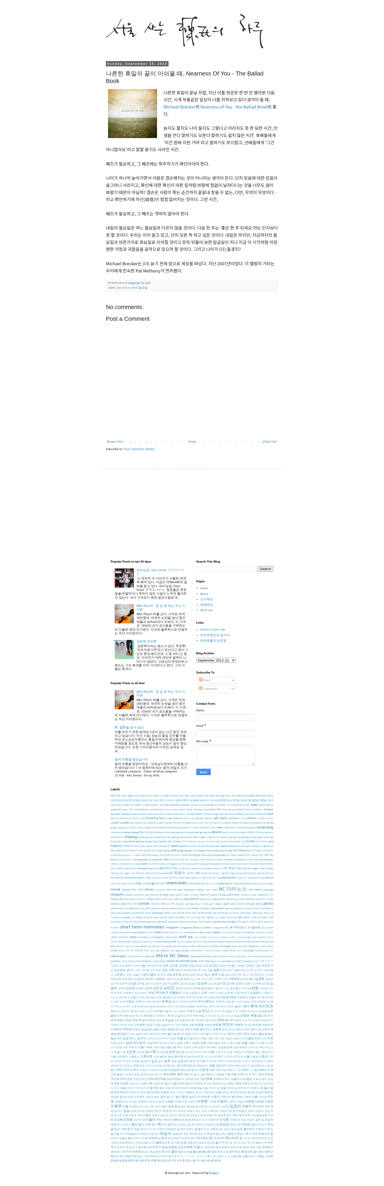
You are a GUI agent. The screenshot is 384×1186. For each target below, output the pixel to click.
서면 (125, 1047)
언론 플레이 (118, 1074)
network (117, 895)
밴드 (203, 1029)
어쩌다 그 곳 (233, 1070)
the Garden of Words (258, 942)
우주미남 (231, 1088)
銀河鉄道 (215, 1161)
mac (187, 877)
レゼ (227, 1156)
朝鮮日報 (133, 1161)
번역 (224, 1029)
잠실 (126, 1111)
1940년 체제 (171, 796)
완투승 (246, 1084)
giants (125, 851)
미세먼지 (264, 1020)
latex (262, 868)
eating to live (179, 837)
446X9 (203, 800)
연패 (150, 1079)
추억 (270, 1124)
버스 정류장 (213, 1029)
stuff (182, 937)
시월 (247, 1056)
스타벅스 (122, 1056)
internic (115, 864)
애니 (174, 1066)
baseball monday (120, 814)
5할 (249, 800)
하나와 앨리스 (255, 1143)
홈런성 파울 (185, 1152)
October (150, 899)
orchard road (118, 904)
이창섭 (240, 1102)
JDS (198, 864)
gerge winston (238, 846)
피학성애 (209, 1143)
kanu (114, 868)
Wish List (206, 610)
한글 (165, 1147)
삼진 (173, 1043)
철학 (170, 1125)
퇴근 (224, 1134)
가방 (136, 966)
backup (232, 809)
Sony (166, 932)
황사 (262, 1152)
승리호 (191, 1057)
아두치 (221, 1061)
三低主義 (235, 1156)
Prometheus (266, 908)
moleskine (245, 883)
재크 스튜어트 (210, 1111)
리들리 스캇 (170, 1011)
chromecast (254, 823)
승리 (171, 1056)
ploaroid (165, 908)
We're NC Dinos (172, 956)
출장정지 (116, 1129)
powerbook (217, 908)
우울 (205, 1088)
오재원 (115, 1083)
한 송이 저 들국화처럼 (139, 1147)
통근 (218, 1134)
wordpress (146, 961)
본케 (164, 1034)
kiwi (188, 868)
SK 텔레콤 (254, 927)
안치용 (167, 1066)
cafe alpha (220, 818)
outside (144, 904)
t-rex (268, 937)
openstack (219, 899)
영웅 (203, 1079)
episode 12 (247, 837)
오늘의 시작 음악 (242, 1079)
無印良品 (162, 1161)
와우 (200, 1083)
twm (146, 950)
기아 (203, 979)
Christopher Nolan (228, 823)
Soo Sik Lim (176, 932)
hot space (231, 855)
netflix (258, 889)
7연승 (263, 800)
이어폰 (178, 1102)
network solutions (134, 895)
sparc (209, 932)
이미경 (262, 1097)
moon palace (259, 884)
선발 (168, 1047)
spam (201, 932)
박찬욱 (127, 1029)
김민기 (149, 984)
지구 (204, 1120)
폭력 (222, 1138)
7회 (269, 800)
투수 (248, 1134)
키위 (267, 1129)
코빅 (183, 1129)
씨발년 (204, 1061)
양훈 (212, 1070)
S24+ (203, 917)
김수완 (230, 983)
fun (161, 846)
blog (215, 814)
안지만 (158, 1066)
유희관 (234, 1092)
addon (138, 805)
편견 (170, 1138)
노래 (185, 993)
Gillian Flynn (136, 851)
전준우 (133, 1115)
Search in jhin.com (212, 629)
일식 (183, 1106)
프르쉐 (140, 1143)
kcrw (134, 868)
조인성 (138, 1120)
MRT (134, 890)
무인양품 (179, 1020)
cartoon (251, 818)
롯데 (246, 1006)
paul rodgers (216, 904)
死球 (147, 1161)
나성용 (263, 988)
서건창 (118, 1047)
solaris (158, 932)
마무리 (191, 1011)
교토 (227, 975)
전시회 (118, 1115)
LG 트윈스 (177, 873)
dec (172, 832)
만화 (126, 1016)
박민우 (228, 1025)
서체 (155, 1047)
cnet (202, 828)
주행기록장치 (164, 1120)
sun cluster (200, 937)
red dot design (204, 913)
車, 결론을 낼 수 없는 (129, 727)
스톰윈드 (134, 1057)
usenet (225, 950)
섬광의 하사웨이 (207, 1047)
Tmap (251, 946)
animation (220, 805)
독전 (158, 1002)
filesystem (235, 841)
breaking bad (155, 818)
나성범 (253, 988)
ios (133, 864)
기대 (197, 979)
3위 (184, 800)
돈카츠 (185, 1002)
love (148, 877)
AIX (161, 805)
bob (258, 814)
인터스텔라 (161, 1106)
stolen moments (120, 937)
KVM (238, 868)
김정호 (266, 984)
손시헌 (150, 1052)
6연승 (255, 800)
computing (265, 828)
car (243, 818)
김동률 (132, 984)
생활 (244, 1043)
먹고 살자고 (178, 1016)
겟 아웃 (202, 970)
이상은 (133, 1102)
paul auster (201, 904)
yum (233, 961)
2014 (245, 796)
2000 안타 (203, 796)
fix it (258, 841)
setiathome (219, 921)
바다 (179, 1025)
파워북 (152, 1138)
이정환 (213, 1102)
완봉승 (231, 1084)
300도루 (126, 800)
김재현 (257, 984)
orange (269, 899)
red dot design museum (226, 913)
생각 (232, 1043)
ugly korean (182, 950)
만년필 (263, 1011)
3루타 (162, 800)
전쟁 (125, 1115)
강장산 (250, 965)
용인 (162, 1088)
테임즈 (165, 1134)
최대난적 (235, 1125)
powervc (229, 908)
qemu (119, 913)
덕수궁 (261, 997)
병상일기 (123, 1034)
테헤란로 (177, 1134)
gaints (167, 846)
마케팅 (243, 1011)
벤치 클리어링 (253, 1029)
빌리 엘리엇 (191, 1038)
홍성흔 (206, 1152)
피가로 (175, 1142)
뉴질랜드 (256, 993)
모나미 (221, 1016)
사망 (221, 1038)
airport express (150, 805)
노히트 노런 (232, 993)
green (248, 851)
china (205, 823)
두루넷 (194, 1002)
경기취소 (228, 970)
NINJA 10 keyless (208, 895)
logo (232, 873)
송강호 (180, 1052)
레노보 (144, 1006)
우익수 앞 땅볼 (217, 1088)
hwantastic (125, 860)
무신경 (160, 1020)
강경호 (198, 966)
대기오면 (197, 997)
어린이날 (220, 1070)
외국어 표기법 (259, 1084)
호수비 (166, 1152)
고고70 (249, 970)
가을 (142, 965)
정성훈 (222, 1115)
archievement (141, 809)
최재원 (245, 1124)
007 (113, 796)
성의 (229, 1047)
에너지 (158, 1074)
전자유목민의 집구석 (215, 635)
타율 (116, 1134)
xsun (217, 961)
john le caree (251, 864)
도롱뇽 (130, 1001)
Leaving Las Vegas (121, 873)
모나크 (230, 1016)
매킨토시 (149, 1016)
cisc (264, 823)
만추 (119, 1016)
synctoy (261, 937)
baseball (268, 809)
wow (194, 961)
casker (261, 818)
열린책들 (160, 1079)
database (159, 832)
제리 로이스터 (242, 1115)
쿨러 (200, 1129)
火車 (154, 1160)
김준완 (130, 988)
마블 (198, 1011)
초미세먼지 (198, 1125)
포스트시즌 (205, 1138)
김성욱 (202, 983)
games (184, 846)
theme (215, 946)
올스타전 (179, 1083)
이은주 (192, 1102)
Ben (150, 814)
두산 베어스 (206, 1001)
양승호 (174, 1070)
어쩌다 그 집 (249, 1070)
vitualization (262, 950)
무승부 (152, 1020)
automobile (209, 809)
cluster (195, 828)
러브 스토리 (132, 1006)
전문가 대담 (263, 1111)
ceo (131, 823)
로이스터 (214, 1006)
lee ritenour (138, 873)
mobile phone (224, 883)
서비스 (133, 1047)
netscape (268, 889)
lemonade (162, 873)
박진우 (118, 1029)
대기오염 (208, 997)
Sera (201, 922)
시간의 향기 (216, 1057)
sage (222, 917)
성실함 (222, 1047)
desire (207, 832)
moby (236, 884)
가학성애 (151, 966)
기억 (210, 979)
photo (268, 904)
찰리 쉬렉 (145, 1124)
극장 (176, 979)
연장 (135, 1079)
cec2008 (124, 823)
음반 (163, 1097)
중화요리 (196, 1120)
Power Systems (201, 908)
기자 (224, 979)
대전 (233, 997)
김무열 (141, 984)
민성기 (150, 1025)
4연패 (222, 800)
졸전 (152, 1119)
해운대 (234, 1147)
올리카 (169, 1084)
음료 (156, 1097)
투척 (255, 1134)
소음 (123, 1052)
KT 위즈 (229, 868)
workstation (159, 961)
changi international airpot (148, 823)
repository (257, 913)
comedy (241, 828)
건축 (171, 970)
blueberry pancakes (245, 814)
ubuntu (165, 950)
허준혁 (136, 1152)
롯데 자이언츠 (262, 1006)
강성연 (222, 966)
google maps (192, 851)
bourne (114, 818)
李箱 (141, 1161)
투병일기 (239, 1134)
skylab (114, 932)
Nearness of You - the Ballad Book (233, 106)
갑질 (191, 966)
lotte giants (138, 877)
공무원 (177, 974)
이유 (184, 1102)
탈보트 (135, 1134)
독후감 (166, 1001)
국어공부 (127, 979)
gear (212, 846)
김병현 (175, 984)
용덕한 (154, 1088)
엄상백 (144, 1074)
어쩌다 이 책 (265, 1070)
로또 (205, 1006)
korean (207, 868)
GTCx (254, 851)
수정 (217, 1052)
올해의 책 (191, 1084)
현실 (152, 1152)
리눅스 (143, 1011)
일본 (171, 1106)
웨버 (166, 1092)
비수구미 (162, 1038)
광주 (214, 974)
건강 (158, 970)
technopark (219, 942)
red (178, 913)
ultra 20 (209, 950)
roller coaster (160, 917)
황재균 (269, 1152)
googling (218, 851)
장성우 (167, 1111)
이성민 (142, 1101)
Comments (208, 689)
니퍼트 (266, 993)
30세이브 (147, 800)
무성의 (142, 1020)
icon (176, 860)
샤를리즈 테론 (256, 1043)
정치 (229, 1115)
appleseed (116, 809)
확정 (238, 1152)
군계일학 (138, 979)
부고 (196, 1034)
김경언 (269, 979)
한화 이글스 (194, 1147)
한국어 (156, 1147)
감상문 (173, 965)
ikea (181, 860)
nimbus (194, 895)
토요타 (211, 1134)
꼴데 (203, 988)
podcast (174, 908)
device (216, 832)
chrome (243, 823)
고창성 (145, 974)
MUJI (141, 890)
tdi (174, 941)
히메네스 (154, 1156)
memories (177, 883)
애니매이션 (184, 1065)
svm (253, 937)
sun (190, 937)
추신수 (263, 1125)
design (199, 832)
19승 (180, 796)
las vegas (253, 868)
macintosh (229, 877)
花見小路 (190, 1161)
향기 (119, 1152)
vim (239, 950)
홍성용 (197, 1152)
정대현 (182, 1115)
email (216, 837)
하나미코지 (240, 1143)
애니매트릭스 (201, 1066)
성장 (235, 1047)
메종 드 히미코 (207, 1016)
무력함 (127, 1020)
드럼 (227, 1002)
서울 (141, 1047)
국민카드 (259, 975)
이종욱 (222, 1101)
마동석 (182, 1011)
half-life (145, 855)
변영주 (266, 1029)
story (133, 937)
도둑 (122, 1002)
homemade (218, 855)
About (204, 594)
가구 (267, 961)
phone (259, 904)
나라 (244, 988)
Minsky (205, 884)
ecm (190, 837)
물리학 (229, 1020)
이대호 (205, 1097)
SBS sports (243, 917)
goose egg (227, 851)
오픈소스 (135, 1084)
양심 (182, 1070)
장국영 (141, 1111)
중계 (181, 1120)
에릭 (166, 1074)
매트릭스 (161, 1016)
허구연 (126, 1152)
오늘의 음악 (260, 1079)
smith (149, 932)
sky (263, 928)
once (171, 899)
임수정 (217, 1106)
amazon (184, 805)
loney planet (258, 873)
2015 (251, 796)
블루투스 (142, 1038)
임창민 (235, 1106)
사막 (215, 1038)
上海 (245, 1156)
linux (204, 873)
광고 (208, 974)
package (189, 904)
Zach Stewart (244, 961)
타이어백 (125, 1134)
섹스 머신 (264, 1047)
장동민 (150, 1111)
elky (210, 837)
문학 (221, 1020)
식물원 (254, 1057)
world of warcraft (178, 961)
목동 (254, 1015)
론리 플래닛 (236, 1006)
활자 (256, 1152)
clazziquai (122, 828)
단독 (141, 997)
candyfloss (235, 818)
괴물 (221, 975)
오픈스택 (147, 1083)
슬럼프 (163, 1057)
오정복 (124, 1083)
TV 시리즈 (136, 950)
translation (267, 946)
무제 (188, 1020)
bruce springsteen (194, 818)
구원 (251, 975)
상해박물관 (213, 1043)
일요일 (143, 287)
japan (174, 864)
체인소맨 (185, 1125)
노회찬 (211, 993)
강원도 (242, 966)
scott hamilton (259, 917)
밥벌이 (157, 1029)
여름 (227, 1074)
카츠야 (144, 1129)
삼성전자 (153, 1043)
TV (127, 950)
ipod (144, 864)
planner (155, 908)
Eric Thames (175, 841)
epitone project (144, 841)
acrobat (126, 805)
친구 (131, 1129)
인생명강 (134, 1106)
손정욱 (170, 1052)
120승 (136, 796)
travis (122, 950)
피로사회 (186, 1142)
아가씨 (213, 1061)
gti (259, 850)
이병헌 (119, 1102)
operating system (235, 899)
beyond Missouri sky (178, 814)
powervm (239, 908)
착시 (119, 1125)
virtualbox (248, 950)
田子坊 (172, 1161)
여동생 (220, 1074)
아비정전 (256, 1061)
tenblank (231, 942)
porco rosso (185, 908)
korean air (218, 868)
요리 (143, 1088)
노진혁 (202, 993)
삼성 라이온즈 (136, 1043)
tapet (159, 942)
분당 (247, 1034)
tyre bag (154, 950)
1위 (186, 796)
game (175, 846)
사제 (263, 1038)
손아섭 (161, 1052)
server (207, 921)
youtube (225, 961)
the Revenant (204, 946)
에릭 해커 (176, 1074)
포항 (216, 1138)
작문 (267, 1106)
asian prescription (175, 809)
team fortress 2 (195, 942)
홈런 (174, 1151)
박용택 (266, 1025)
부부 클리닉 (207, 1034)
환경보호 (247, 1152)
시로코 (228, 1057)
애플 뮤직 (221, 1066)
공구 (163, 975)
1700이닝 (158, 796)
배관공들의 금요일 (213, 640)
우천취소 (254, 1088)
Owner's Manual (160, 904)
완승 (239, 1083)
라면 (253, 1002)
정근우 (173, 1115)
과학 (193, 975)
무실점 (169, 1020)
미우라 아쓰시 (127, 1025)
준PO (175, 1120)
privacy (255, 908)
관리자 (200, 975)
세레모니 (244, 1047)
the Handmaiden (186, 946)
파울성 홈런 (126, 1138)
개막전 (265, 965)
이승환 (168, 1101)
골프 (153, 974)
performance (243, 904)
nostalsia (246, 895)
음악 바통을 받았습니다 (131, 759)
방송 (164, 1029)
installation (240, 859)
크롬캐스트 (216, 1129)
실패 (174, 1061)
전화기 (156, 1115)
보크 (146, 1034)
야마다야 (156, 1070)
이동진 (215, 1097)
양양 (188, 1070)
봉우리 (181, 1034)
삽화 (179, 1043)
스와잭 (248, 1052)
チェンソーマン (186, 1156)
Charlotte (185, 823)
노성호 (193, 993)
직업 (243, 1120)
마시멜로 (227, 1011)
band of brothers (253, 809)
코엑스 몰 (191, 1129)
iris (150, 864)
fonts (265, 841)
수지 (223, 1052)
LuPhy (181, 878)
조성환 (118, 1120)
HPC (261, 855)
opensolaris (205, 899)
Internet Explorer (263, 859)
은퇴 (130, 1097)
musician (160, 890)
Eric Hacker (160, 841)
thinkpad (226, 946)
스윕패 (263, 1052)
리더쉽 (158, 1011)
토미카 (202, 1134)
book (270, 814)
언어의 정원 (132, 1074)
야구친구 (144, 1070)
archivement (156, 809)
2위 (113, 800)
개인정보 (120, 970)
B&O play (222, 809)
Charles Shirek (172, 823)
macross (242, 878)
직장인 (251, 1120)
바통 (191, 1025)
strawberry (143, 937)
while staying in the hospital (245, 956)
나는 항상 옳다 (232, 988)
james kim (164, 864)
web (192, 956)
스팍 (156, 1057)
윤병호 (260, 1092)
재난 (175, 1111)
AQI (131, 809)
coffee (219, 827)
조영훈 (128, 1119)
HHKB (184, 855)
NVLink (123, 899)
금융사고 (188, 979)
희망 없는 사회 (140, 1156)
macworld (252, 878)
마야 (235, 1011)
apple (254, 805)
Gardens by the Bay (199, 846)
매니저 (139, 1016)
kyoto (244, 868)
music (126, 287)
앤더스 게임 (249, 1066)
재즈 (198, 1111)
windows (116, 961)
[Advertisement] (192, 514)
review (126, 917)
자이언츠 (258, 1106)
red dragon (246, 913)
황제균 (115, 1156)
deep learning (182, 832)
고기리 (258, 970)
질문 (258, 1120)
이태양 (249, 1101)
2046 (263, 796)
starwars (261, 932)
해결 (218, 1147)
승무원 (199, 1057)
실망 (154, 1061)
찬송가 (127, 1125)
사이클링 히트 (251, 1038)
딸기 (234, 1002)
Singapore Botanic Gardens (196, 927)
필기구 (219, 1142)
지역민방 (235, 1120)
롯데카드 (116, 1011)
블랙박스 (131, 1038)
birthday (207, 814)
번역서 (232, 1029)
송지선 (189, 1052)
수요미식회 (200, 1052)
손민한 (131, 1052)
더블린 (252, 997)
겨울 (210, 970)
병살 (114, 1034)
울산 (267, 1088)
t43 (125, 942)
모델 (236, 1016)
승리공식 (180, 1056)
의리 (198, 1097)
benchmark (159, 814)
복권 (152, 1034)
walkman (138, 956)
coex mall (210, 828)
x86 (207, 961)
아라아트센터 (234, 1061)
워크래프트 (133, 1092)
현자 (158, 1152)
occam (132, 899)
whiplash (268, 956)
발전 (150, 1029)
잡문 (133, 1111)
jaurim (182, 864)
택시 (157, 1134)
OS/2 (129, 904)
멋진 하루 (192, 1016)
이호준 (116, 1106)
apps (125, 809)
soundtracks (190, 932)
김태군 (168, 988)
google (181, 850)
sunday (222, 937)
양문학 (166, 1070)
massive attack (119, 884)
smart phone (138, 932)
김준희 (140, 988)
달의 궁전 (156, 997)
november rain (265, 895)
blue (231, 814)
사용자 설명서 (233, 1038)
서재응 (149, 1047)
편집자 (177, 1138)
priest (248, 908)
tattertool (167, 942)
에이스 (188, 1074)
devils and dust (230, 832)
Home (193, 441)
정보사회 (198, 1115)
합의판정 (209, 1147)
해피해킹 (244, 1147)
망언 (131, 1016)
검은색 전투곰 (183, 970)
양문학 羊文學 (147, 641)
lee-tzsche (151, 873)
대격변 (181, 997)
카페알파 (171, 1129)
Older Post (269, 441)
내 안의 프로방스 (124, 993)
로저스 (224, 1006)
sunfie (231, 937)
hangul (155, 855)
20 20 (194, 796)
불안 (270, 1034)
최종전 (254, 1125)
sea (131, 922)
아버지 (247, 1061)
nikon (186, 895)
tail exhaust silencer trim (141, 942)
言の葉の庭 (203, 1161)
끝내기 (219, 988)
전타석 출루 (144, 1115)
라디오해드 (243, 1002)
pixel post (139, 908)
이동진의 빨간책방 (231, 1097)
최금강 (224, 1124)
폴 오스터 (244, 1138)
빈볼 (180, 1038)
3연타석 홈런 (174, 800)
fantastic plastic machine (201, 841)
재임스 (191, 1111)
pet (253, 904)
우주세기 (243, 1088)
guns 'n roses (133, 855)
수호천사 (238, 1052)
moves (269, 884)
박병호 (238, 1025)
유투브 (226, 1092)
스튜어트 (146, 1056)
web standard (220, 956)
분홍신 (254, 1034)
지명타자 (213, 1120)
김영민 (240, 984)
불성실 (263, 1034)
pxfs (113, 913)
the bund (241, 942)
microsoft (194, 883)
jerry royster (212, 864)
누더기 (245, 993)
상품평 (196, 1043)
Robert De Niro (144, 917)
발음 (144, 1029)
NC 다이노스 (233, 889)
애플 (212, 1065)
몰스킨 (262, 1016)
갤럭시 (130, 970)
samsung (231, 917)
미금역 (237, 1020)
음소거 (171, 1097)
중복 (187, 1120)
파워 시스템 (140, 1138)
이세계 (151, 1102)
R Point (147, 913)
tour (257, 946)
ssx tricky (226, 932)
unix (217, 950)
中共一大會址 (256, 1156)
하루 (267, 1143)
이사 (126, 1102)
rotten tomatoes (176, 917)
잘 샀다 (118, 1111)
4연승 (214, 800)
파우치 (115, 1138)
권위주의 (150, 979)
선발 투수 (177, 1047)
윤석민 (269, 1092)
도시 (144, 1002)
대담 (217, 997)
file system (222, 841)
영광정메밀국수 (175, 1079)
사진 (114, 1043)
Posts (204, 680)
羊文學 (181, 1161)
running (195, 917)
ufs (172, 950)
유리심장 (210, 1092)
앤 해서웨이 (234, 1066)
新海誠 (123, 1161)
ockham (141, 899)
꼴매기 (211, 988)
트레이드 (264, 1134)
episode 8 (129, 841)
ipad (138, 864)
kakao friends (265, 864)
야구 (120, 1070)
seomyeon (192, 922)
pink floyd (128, 908)
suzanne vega (243, 937)
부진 (240, 1034)
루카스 (126, 1011)
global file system (154, 851)
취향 (124, 1129)
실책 (167, 1061)
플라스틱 (149, 1143)
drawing (131, 837)
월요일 (159, 1092)
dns (262, 832)
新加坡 (115, 1161)
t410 (120, 942)
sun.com (213, 937)
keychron (154, 868)
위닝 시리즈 (177, 1092)
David (167, 832)
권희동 (160, 979)
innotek (227, 859)
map (261, 878)
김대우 (123, 984)
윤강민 (251, 1092)
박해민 (137, 1029)
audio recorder (194, 809)
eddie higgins (200, 837)
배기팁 (180, 1029)
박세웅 (257, 1025)
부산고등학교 (229, 1034)
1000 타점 (120, 796)
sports (217, 932)
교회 (233, 975)
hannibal (165, 855)
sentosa (182, 922)
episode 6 (118, 841)
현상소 (145, 1152)
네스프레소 (141, 993)
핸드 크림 (255, 1147)
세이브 (254, 1047)
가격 (261, 961)
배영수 (189, 1029)
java (188, 864)
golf (173, 850)
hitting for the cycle (200, 855)
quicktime (136, 913)
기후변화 (233, 979)
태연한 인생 (147, 1134)
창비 (154, 1125)
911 (119, 805)
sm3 (127, 932)
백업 (196, 1029)
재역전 (182, 1111)
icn (171, 860)
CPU (141, 832)
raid (173, 913)
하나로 (229, 1143)
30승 (155, 800)
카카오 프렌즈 (157, 1129)
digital (243, 832)
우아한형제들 (194, 1088)
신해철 (135, 1061)
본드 (158, 1034)
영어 (196, 1079)
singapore (172, 927)
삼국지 (121, 1043)
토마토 (194, 1134)
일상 (178, 1106)
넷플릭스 (175, 993)
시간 (206, 1057)
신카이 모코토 (122, 1061)
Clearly (133, 828)
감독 (166, 965)
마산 (205, 1011)
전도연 (231, 1111)
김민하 (158, 984)
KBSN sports (124, 868)
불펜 (113, 1038)
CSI (145, 832)
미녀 (244, 1020)
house (254, 855)
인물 (126, 1106)
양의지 (195, 1070)
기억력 (217, 979)
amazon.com (197, 805)
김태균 (179, 988)
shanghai (231, 921)
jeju (202, 864)
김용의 (248, 984)
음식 (178, 1097)
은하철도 (139, 1097)
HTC (266, 855)
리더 (150, 1011)
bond (263, 814)
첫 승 (176, 1125)
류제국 (135, 1011)
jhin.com (225, 864)
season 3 (162, 921)
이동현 (247, 1097)
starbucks (249, 932)
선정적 (187, 1047)
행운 (113, 1152)
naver (214, 890)
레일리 (192, 1006)
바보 (185, 1025)
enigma (224, 837)
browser (178, 818)
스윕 (256, 1052)
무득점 (118, 1020)
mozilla (126, 889)
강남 (205, 966)
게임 (194, 970)
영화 (209, 1079)
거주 (152, 970)
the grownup (169, 946)
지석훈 (224, 1119)
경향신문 (239, 970)
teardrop (208, 942)
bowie (122, 818)
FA (184, 841)
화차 (232, 1152)
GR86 (241, 850)
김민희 (166, 984)
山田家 (269, 1156)
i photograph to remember (147, 859)
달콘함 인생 (170, 997)
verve (134, 287)
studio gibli (171, 937)
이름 (255, 1097)
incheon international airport (206, 860)
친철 (136, 1129)
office (158, 899)
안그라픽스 (126, 1066)
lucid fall (156, 878)
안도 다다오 (147, 1066)
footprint (116, 846)
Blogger (214, 1173)
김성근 (192, 983)
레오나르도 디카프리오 (173, 1006)
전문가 (251, 1111)
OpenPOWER (191, 899)
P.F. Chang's (178, 904)
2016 (257, 796)
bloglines (223, 814)
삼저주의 (164, 1043)
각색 (159, 966)
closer (140, 828)
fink (244, 841)
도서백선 (206, 599)
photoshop (116, 908)
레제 (199, 1006)
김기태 (115, 984)
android (209, 805)
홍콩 (214, 1152)
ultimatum (197, 950)
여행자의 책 (244, 1074)
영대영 (190, 1079)
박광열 (199, 1025)
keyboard (143, 868)
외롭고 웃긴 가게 (130, 1088)
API (248, 805)
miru (212, 884)
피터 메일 (198, 1143)
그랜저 (169, 979)
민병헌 (141, 1025)
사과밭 (202, 1038)
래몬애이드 (263, 1002)
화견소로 (223, 1152)
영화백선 (206, 605)
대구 (188, 997)
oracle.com (259, 899)
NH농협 (164, 895)
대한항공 (242, 997)
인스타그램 (147, 1106)
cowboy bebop (130, 832)
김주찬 (122, 988)
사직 (270, 1038)
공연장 (186, 975)
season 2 (151, 921)
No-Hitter (234, 894)
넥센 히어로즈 (158, 993)
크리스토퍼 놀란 (233, 1129)
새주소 (225, 1043)
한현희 (182, 1147)
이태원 (259, 1101)
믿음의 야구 (168, 1025)
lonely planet (242, 873)
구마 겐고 (241, 975)
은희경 (149, 1097)
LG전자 (191, 873)
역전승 (269, 1074)
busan (208, 818)
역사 (254, 1074)
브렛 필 (121, 1038)
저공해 (223, 1111)
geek (217, 846)
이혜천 (269, 1101)
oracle (249, 899)
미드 (250, 1020)
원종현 (150, 1092)
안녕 (136, 1065)
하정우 (121, 1147)
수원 (211, 1052)
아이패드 (268, 1061)
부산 (217, 1034)
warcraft (150, 956)
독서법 (151, 1002)
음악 (185, 1097)
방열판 (171, 1029)
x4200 (201, 961)
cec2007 (115, 823)
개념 (258, 966)
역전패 (115, 1079)
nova (254, 895)
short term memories (142, 927)
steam (269, 932)
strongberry (157, 937)
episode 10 (234, 837)
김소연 (212, 984)
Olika (165, 899)
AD (132, 805)
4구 (209, 800)
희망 (128, 1156)
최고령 (215, 1125)
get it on (250, 846)
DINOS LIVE (253, 832)
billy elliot (196, 814)
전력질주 (241, 1111)
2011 (227, 796)
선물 (161, 1047)
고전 (128, 975)
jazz (119, 287)
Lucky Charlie (169, 878)
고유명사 (120, 974)
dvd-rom (166, 837)
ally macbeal (172, 805)
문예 (202, 1020)
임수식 (208, 1106)
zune (255, 961)
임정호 (225, 1106)
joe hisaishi (237, 864)
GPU (235, 850)
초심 (207, 1125)
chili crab (196, 823)
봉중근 (190, 1034)
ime (187, 860)
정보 (189, 1115)
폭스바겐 (232, 1138)
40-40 (190, 800)
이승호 (160, 1102)
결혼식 (217, 970)
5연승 (236, 800)
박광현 (208, 1025)
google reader (206, 851)
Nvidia (114, 899)
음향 (192, 1097)
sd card (125, 922)
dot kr (121, 837)
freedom (127, 846)
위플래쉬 (190, 1092)
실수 (160, 1061)
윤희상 (123, 1097)
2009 (212, 796)
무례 (135, 1020)
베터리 (241, 1029)
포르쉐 (186, 1138)
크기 (206, 1129)
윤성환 (115, 1097)
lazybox (269, 868)
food (271, 841)
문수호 (195, 1020)
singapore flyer (221, 928)
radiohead (157, 913)
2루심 (270, 796)
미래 (256, 1020)
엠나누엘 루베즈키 (204, 1074)
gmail (167, 850)
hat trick (175, 855)
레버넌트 (154, 1006)
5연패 (243, 800)
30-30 (118, 800)
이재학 (202, 1102)
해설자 (226, 1147)
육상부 (243, 1092)
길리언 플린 (247, 979)
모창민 (245, 1015)
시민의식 (238, 1057)
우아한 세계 (178, 1088)
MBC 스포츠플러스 (148, 883)
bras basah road (135, 818)
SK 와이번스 (238, 927)
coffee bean (230, 828)
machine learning (212, 878)
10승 (130, 796)
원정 (143, 1092)
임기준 (199, 1106)
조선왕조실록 (259, 1115)
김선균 (184, 984)
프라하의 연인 (259, 1138)
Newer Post (115, 441)
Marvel (269, 877)
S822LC (210, 917)
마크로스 (252, 1011)
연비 (123, 1079)
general (225, 846)
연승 (130, 1079)
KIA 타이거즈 (168, 868)
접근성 (165, 1115)
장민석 (158, 1111)
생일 (238, 1043)
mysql (200, 889)
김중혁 (148, 988)
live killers (214, 873)
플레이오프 (163, 1142)
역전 (261, 1074)
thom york (237, 946)
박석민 (248, 1025)
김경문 (260, 979)
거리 (137, 970)
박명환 (217, 1025)
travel (114, 950)
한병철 (172, 1147)
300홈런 (136, 800)
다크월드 (133, 997)
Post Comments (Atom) (139, 449)
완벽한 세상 (219, 1084)
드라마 (220, 1001)
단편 (147, 997)
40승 (196, 800)
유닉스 (200, 1092)
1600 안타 (146, 796)
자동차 (246, 1106)
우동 (168, 1088)
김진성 (157, 988)
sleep (121, 932)
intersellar (126, 864)
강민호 (213, 965)
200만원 (220, 796)
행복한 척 (267, 1147)
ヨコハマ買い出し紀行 (210, 1156)
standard (238, 932)
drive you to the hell (150, 837)
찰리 (134, 1124)
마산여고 (215, 1011)
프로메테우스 (127, 1143)
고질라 (136, 975)
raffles (167, 913)
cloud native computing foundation (170, 828)
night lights (175, 895)
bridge (169, 818)
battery (135, 814)
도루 (138, 1001)
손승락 (141, 1052)
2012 (234, 796)
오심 (270, 1079)
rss (188, 917)
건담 (164, 970)
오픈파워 (158, 1084)
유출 (218, 1092)
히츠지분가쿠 (169, 1156)
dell (192, 832)
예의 (227, 1079)
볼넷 (170, 1034)
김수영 (221, 983)
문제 (214, 1020)
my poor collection (184, 889)
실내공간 (145, 1061)
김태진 (188, 988)
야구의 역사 (131, 1070)
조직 (145, 1120)
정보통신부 (210, 1115)
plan (147, 908)
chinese (213, 823)
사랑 (209, 1038)
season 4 (173, 921)
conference (116, 832)
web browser (203, 956)
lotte (127, 877)
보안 (132, 1034)
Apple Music (266, 805)
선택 (194, 1047)
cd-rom (269, 818)
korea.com (197, 868)
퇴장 (231, 1134)
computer (250, 828)
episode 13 (259, 837)
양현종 (204, 1070)
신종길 (263, 1056)
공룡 (169, 975)
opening (178, 899)
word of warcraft (131, 961)
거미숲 (145, 970)
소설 (117, 1052)
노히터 (220, 993)
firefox (251, 841)
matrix (131, 884)
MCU (163, 884)
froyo (155, 846)
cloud (148, 827)
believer (143, 814)
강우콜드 (231, 966)
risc (133, 917)
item (155, 864)
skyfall (269, 928)
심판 (180, 1061)
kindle (182, 868)
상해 (203, 1043)
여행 (234, 1074)
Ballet (240, 809)
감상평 (183, 965)
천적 (164, 1125)
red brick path (188, 913)
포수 (193, 1138)
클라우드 (249, 1129)
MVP (169, 890)
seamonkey (139, 922)
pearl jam (229, 904)
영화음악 (218, 1079)
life (198, 873)
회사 (122, 1156)
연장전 (143, 1079)
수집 (229, 1052)
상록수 (187, 1043)
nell (251, 889)
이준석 (232, 1102)
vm (271, 950)
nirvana (223, 894)
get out (259, 846)
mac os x (196, 877)
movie (115, 890)
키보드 (259, 1129)
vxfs (130, 956)
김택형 (197, 988)
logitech (225, 873)
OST (135, 904)
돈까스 (176, 1002)
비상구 (153, 1038)
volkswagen (119, 956)
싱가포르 (190, 1061)
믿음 (158, 1025)
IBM (166, 859)
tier (245, 946)
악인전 (115, 1066)
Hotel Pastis (244, 855)
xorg (212, 961)
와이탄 (208, 1084)
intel (249, 860)
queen (126, 913)
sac (217, 917)
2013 (239, 796)
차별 (267, 1120)
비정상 (173, 1038)
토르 (186, 1134)
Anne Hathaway (236, 805)
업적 (151, 1074)
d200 (150, 832)
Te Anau (181, 942)
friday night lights (143, 846)
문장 (208, 1020)
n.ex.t (207, 890)
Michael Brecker (179, 106)
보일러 (139, 1034)
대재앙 (225, 997)
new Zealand (152, 895)
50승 (229, 800)
